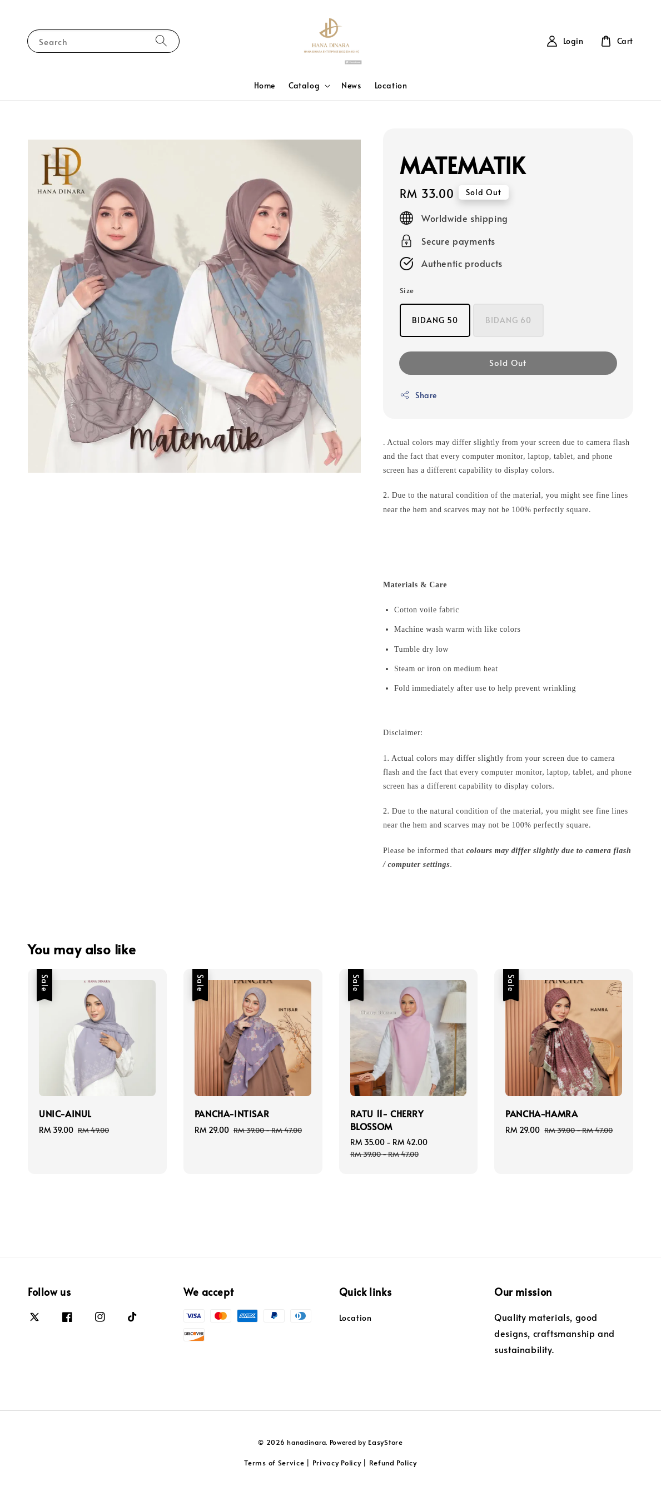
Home (264, 85)
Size (407, 290)
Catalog (304, 86)
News (351, 85)
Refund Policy (393, 1463)
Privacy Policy (336, 1463)
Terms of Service (274, 1463)
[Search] (161, 41)
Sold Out (507, 362)
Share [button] (418, 395)
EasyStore (385, 1442)
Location (391, 85)
